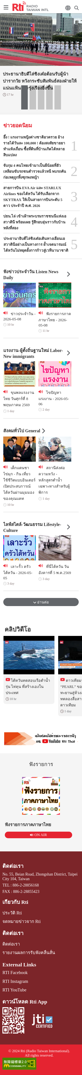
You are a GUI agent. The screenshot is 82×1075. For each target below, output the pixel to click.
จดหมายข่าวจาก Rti (21, 921)
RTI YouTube (14, 989)
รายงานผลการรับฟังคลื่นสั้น (28, 952)
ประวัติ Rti (12, 912)
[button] (24, 97)
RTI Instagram (15, 981)
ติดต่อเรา (12, 866)
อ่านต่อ (41, 602)
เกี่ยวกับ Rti (15, 902)
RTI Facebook (15, 972)
